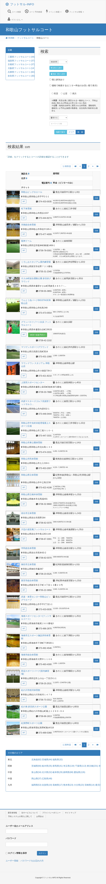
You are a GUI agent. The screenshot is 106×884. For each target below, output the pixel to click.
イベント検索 (53, 11)
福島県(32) (58, 759)
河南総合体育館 (28, 225)
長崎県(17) (58, 785)
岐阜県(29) (58, 772)
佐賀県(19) (47, 785)
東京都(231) (92, 766)
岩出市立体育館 (28, 513)
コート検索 (14, 11)
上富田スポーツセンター (33, 382)
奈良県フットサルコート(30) (21, 76)
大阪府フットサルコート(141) (22, 68)
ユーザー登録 (12, 861)
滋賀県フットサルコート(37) (21, 61)
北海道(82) (36, 759)
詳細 (96, 198)
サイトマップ (70, 813)
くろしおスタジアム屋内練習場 (36, 262)
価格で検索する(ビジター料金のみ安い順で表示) (73, 85)
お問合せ (40, 816)
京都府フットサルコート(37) (21, 64)
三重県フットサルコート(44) (21, 57)
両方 (74, 93)
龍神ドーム (27, 241)
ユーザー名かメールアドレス (19, 826)
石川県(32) (47, 772)
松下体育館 (26, 208)
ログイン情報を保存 (17, 853)
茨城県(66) (36, 766)
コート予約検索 (33, 11)
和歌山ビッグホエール (32, 192)
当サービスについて (29, 813)
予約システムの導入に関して (20, 816)
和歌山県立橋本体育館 (32, 494)
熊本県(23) (68, 785)
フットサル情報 (74, 11)
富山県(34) (36, 772)
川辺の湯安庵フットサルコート (36, 529)
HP (24, 201)
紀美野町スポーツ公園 (32, 723)
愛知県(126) (79, 772)
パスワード (11, 838)
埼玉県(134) (68, 766)
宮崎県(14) (90, 785)
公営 (65, 93)
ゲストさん (15, 19)
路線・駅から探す (58, 74)
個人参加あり (56, 79)
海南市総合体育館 (30, 655)
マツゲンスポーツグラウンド (35, 347)
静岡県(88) (68, 772)
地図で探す (60, 132)
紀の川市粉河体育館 (31, 690)
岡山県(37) (36, 778)
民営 (56, 93)
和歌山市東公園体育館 (32, 442)
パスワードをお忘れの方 (32, 861)
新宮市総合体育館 (30, 580)
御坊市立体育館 (28, 564)
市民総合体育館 (28, 548)
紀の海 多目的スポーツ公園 (34, 706)
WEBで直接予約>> (37, 335)
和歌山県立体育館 (30, 475)
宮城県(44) (47, 759)
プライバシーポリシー (51, 813)
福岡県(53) (36, 785)
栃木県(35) (47, 766)
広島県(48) (47, 778)
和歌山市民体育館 (30, 459)
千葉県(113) (80, 766)
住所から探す (56, 68)
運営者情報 (12, 813)
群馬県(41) (58, 766)
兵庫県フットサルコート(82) (21, 72)
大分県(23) (79, 785)
